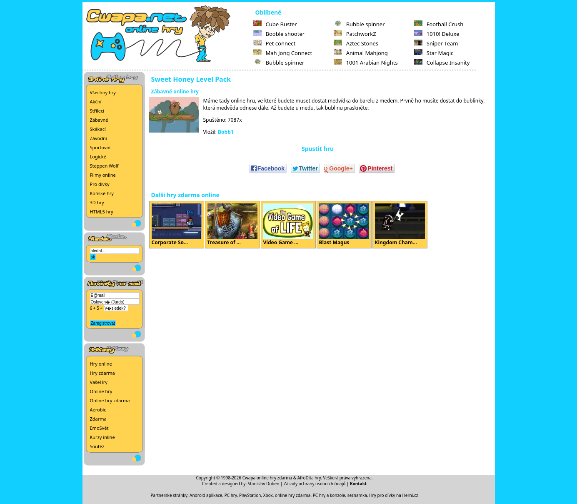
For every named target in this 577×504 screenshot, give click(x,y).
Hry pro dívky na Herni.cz (393, 495)
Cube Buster (275, 24)
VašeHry (98, 382)
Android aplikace (206, 495)
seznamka (357, 495)
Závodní (98, 138)
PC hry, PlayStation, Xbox (249, 495)
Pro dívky (100, 184)
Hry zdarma (102, 373)
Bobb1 (226, 131)
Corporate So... (177, 224)
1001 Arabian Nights (366, 62)
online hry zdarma (292, 495)
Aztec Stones (356, 43)
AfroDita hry (309, 478)
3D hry (97, 202)
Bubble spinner (279, 62)
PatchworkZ (355, 34)
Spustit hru (318, 149)
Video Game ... (288, 224)
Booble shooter (279, 34)
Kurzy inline (102, 437)
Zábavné (99, 120)
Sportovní (100, 147)
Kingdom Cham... (400, 224)
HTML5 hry (101, 211)
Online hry (101, 391)
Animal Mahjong (361, 53)
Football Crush (438, 24)
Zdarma (98, 419)
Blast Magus (344, 224)
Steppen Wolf (104, 166)
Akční (96, 101)
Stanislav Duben (264, 483)
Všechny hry (103, 92)
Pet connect (274, 43)
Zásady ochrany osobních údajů (314, 483)
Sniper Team (436, 43)
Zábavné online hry (175, 91)
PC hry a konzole (329, 495)
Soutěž (97, 446)
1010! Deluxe (437, 34)
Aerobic (98, 409)
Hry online (101, 364)
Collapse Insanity (442, 62)
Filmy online (103, 175)
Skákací (98, 129)
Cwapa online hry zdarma (267, 478)
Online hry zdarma (110, 400)
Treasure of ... (232, 224)
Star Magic (434, 53)
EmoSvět (99, 428)
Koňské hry (102, 193)
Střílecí (97, 111)
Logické (98, 156)
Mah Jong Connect (282, 53)
